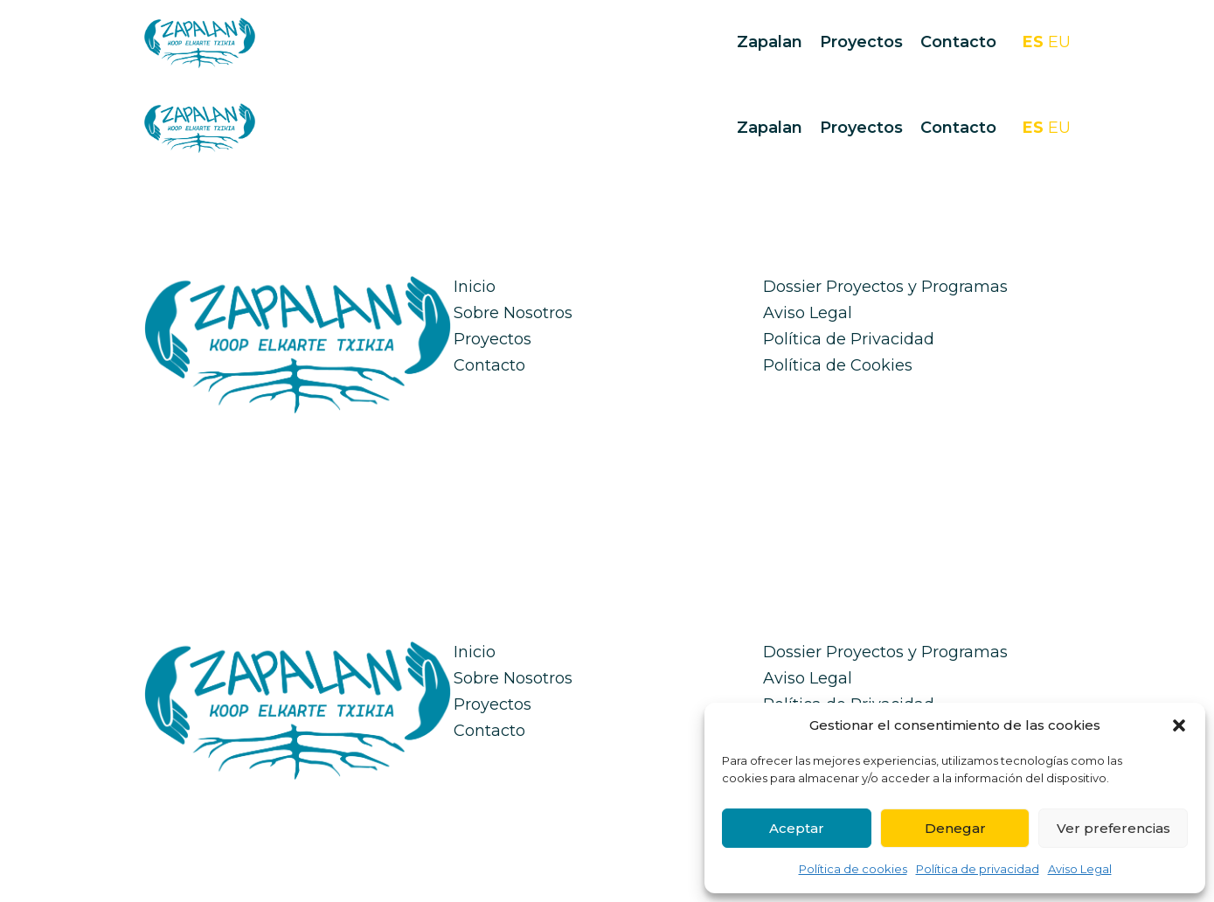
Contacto (958, 42)
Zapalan (769, 42)
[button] (1179, 725)
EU (1059, 42)
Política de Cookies (837, 365)
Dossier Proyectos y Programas (885, 286)
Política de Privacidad (848, 339)
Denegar (955, 828)
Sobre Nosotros (513, 313)
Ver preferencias (1113, 828)
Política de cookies (853, 869)
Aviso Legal (1080, 869)
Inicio (475, 286)
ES (1033, 42)
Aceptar (796, 828)
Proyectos (861, 42)
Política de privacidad (977, 869)
